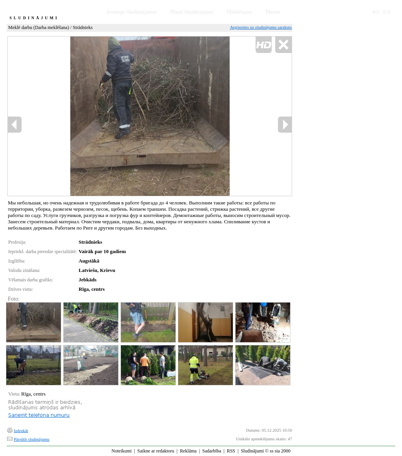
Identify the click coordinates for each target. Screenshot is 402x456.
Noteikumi (121, 451)
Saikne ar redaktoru (155, 451)
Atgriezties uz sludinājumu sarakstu (261, 27)
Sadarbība (211, 451)
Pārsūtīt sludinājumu (31, 439)
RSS (231, 451)
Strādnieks (83, 27)
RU (376, 12)
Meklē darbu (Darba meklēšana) (38, 27)
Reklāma (188, 451)
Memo (272, 12)
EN (386, 12)
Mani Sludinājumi (191, 12)
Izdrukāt (21, 430)
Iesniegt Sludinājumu (131, 12)
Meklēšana (239, 12)
